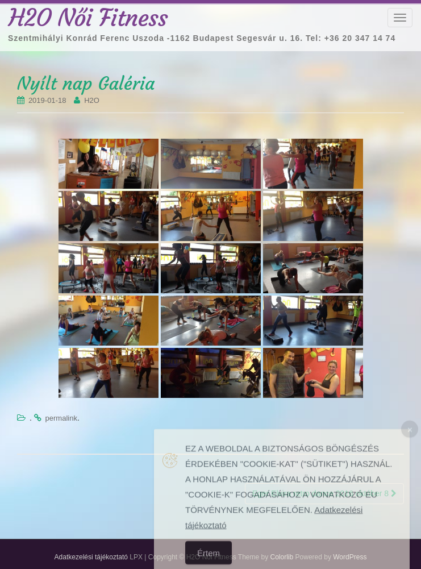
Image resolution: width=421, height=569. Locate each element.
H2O (91, 100)
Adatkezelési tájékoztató (91, 557)
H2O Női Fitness (88, 17)
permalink (61, 418)
